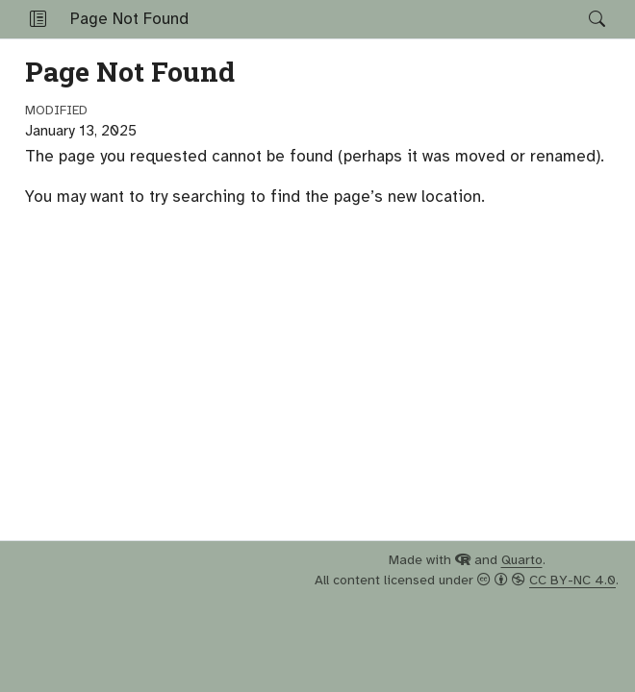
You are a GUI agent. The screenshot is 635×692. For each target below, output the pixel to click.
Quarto (522, 560)
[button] (38, 19)
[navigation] (388, 19)
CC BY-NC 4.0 (572, 580)
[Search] (580, 19)
